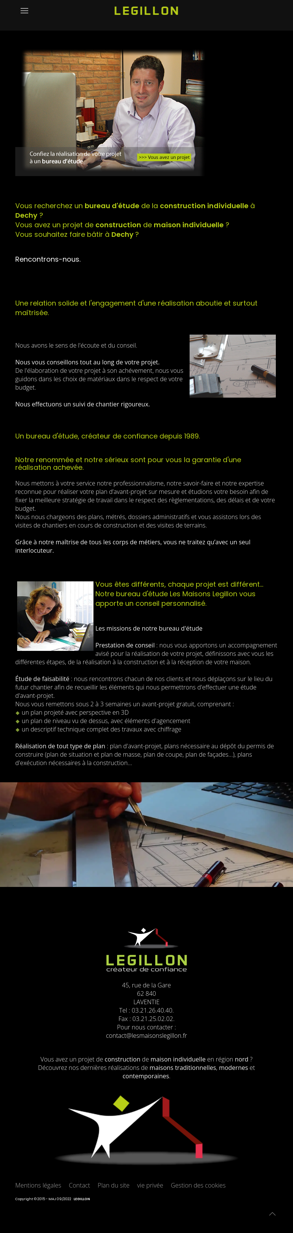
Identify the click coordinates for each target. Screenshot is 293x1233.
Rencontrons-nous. (47, 259)
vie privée (150, 1185)
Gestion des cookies (198, 1185)
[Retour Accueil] (146, 15)
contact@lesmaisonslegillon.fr (146, 1035)
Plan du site (113, 1185)
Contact (79, 1185)
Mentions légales (38, 1185)
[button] (24, 15)
